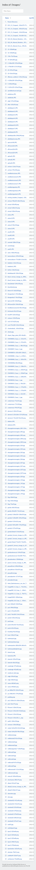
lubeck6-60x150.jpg (12, 662)
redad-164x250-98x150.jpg (14, 731)
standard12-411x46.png (13, 800)
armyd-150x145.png (12, 211)
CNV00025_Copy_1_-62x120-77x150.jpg (16, 394)
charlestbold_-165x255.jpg (14, 328)
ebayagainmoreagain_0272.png (15, 473)
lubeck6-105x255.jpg (12, 659)
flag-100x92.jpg (11, 497)
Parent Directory (11, 22)
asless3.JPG (10, 221)
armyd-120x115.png (12, 208)
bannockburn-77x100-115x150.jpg (16, 259)
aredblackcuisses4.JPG (13, 177)
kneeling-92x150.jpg (12, 631)
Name (7, 18)
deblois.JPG (9, 421)
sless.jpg (8, 797)
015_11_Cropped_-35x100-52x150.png (16, 35)
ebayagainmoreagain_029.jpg (15, 476)
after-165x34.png (11, 104)
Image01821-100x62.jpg (13, 597)
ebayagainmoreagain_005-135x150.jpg (16, 428)
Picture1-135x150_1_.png (14, 718)
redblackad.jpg (10, 735)
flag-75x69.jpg (10, 504)
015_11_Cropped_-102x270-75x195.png (16, 25)
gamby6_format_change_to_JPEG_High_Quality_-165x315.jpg (16, 535)
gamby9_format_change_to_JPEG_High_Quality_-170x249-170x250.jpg (16, 549)
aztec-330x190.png (12, 252)
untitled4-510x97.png (13, 855)
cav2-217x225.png (12, 321)
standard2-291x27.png (13, 821)
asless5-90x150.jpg (12, 225)
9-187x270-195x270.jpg (13, 87)
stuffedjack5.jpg (11, 828)
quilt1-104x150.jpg (12, 721)
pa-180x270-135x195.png (14, 690)
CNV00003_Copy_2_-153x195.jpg (16, 339)
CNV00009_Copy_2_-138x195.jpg (16, 366)
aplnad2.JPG (10, 159)
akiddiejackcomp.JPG (12, 139)
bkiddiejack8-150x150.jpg (14, 273)
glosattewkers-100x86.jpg (14, 559)
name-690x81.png (12, 686)
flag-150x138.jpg (11, 500)
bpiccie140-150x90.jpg (13, 301)
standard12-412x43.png (13, 804)
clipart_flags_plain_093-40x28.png (16, 335)
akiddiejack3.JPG (11, 115)
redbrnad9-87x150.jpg (13, 762)
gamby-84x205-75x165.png (14, 511)
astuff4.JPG (9, 239)
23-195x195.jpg (11, 70)
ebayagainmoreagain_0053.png (15, 442)
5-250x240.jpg (10, 84)
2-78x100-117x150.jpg (13, 66)
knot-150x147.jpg (11, 635)
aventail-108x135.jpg (12, 242)
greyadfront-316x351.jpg (14, 569)
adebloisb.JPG (10, 97)
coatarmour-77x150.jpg (13, 404)
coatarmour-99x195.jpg (13, 407)
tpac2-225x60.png (12, 831)
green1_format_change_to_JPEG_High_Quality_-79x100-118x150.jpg (16, 562)
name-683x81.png (12, 683)
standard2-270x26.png (13, 811)
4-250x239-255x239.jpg (13, 80)
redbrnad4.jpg (10, 755)
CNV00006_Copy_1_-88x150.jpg (16, 345)
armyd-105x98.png (12, 204)
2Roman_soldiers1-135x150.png (16, 77)
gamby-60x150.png (12, 507)
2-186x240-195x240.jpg (13, 63)
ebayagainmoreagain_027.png (15, 466)
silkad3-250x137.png (12, 790)
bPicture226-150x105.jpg (14, 304)
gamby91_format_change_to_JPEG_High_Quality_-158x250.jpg (16, 545)
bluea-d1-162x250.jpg (13, 290)
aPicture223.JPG (11, 146)
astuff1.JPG (9, 232)
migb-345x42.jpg (11, 676)
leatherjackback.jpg (12, 642)
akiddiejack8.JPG (11, 132)
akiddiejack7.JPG (11, 128)
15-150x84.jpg (10, 49)
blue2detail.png (11, 287)
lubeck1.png (10, 652)
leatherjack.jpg (10, 638)
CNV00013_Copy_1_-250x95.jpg (16, 370)
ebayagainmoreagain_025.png (15, 456)
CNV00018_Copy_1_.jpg (13, 380)
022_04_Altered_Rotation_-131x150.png (16, 39)
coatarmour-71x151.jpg (13, 401)
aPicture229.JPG (11, 152)
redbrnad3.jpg (10, 752)
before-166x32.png (12, 270)
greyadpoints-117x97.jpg (13, 576)
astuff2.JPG (9, 235)
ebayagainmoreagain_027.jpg (15, 463)
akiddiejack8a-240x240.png (14, 135)
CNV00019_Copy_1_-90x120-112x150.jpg (16, 383)
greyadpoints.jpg (11, 580)
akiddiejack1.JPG (11, 108)
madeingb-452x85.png (13, 669)
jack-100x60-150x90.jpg (13, 604)
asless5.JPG (10, 228)
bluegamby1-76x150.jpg (13, 297)
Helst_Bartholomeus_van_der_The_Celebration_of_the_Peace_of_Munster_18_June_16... (16, 583)
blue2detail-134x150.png (14, 283)
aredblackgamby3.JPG (13, 194)
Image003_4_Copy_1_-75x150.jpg (16, 587)
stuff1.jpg (9, 824)
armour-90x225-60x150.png (15, 201)
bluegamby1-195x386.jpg (14, 294)
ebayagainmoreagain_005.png (15, 435)
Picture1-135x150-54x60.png (15, 711)
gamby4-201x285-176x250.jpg (15, 525)
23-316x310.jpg (11, 73)
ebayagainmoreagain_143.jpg (15, 480)
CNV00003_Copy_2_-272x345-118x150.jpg (16, 342)
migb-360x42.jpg (11, 680)
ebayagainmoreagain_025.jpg (15, 452)
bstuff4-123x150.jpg (12, 314)
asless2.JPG (10, 218)
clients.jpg (9, 332)
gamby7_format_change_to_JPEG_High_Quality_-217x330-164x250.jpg (16, 538)
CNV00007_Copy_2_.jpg (13, 349)
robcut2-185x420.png (13, 776)
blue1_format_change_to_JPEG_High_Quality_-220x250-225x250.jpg (16, 277)
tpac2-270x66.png (12, 845)
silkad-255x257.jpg (12, 783)
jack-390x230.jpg (11, 607)
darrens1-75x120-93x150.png (15, 418)
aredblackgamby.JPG (12, 187)
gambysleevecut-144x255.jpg (15, 552)
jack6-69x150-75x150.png (14, 624)
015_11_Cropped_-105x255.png (16, 28)
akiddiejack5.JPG (11, 121)
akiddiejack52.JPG (11, 125)
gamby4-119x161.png (13, 521)
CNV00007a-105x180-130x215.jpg (16, 352)
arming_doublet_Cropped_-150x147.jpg (16, 197)
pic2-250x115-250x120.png (14, 700)
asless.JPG (9, 215)
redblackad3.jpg (11, 745)
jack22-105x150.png (12, 618)
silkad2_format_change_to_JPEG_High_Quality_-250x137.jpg (16, 786)
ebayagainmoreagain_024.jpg (15, 445)
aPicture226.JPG (11, 149)
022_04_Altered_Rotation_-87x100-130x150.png (16, 42)
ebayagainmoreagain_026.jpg (15, 459)
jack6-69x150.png (11, 628)
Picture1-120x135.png (13, 707)
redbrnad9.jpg (10, 766)
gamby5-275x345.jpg (12, 528)
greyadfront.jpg (11, 573)
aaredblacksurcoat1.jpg (13, 90)
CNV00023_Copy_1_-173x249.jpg (16, 390)
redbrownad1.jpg (11, 773)
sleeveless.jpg (10, 793)
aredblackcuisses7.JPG (13, 184)
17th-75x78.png (11, 56)
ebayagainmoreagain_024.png (15, 449)
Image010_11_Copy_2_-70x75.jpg (16, 593)
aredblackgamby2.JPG (13, 190)
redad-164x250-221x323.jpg (15, 728)
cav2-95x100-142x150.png (14, 325)
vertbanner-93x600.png (13, 859)
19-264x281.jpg (11, 59)
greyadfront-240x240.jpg (14, 566)
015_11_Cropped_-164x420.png (16, 32)
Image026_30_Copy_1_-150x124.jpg (16, 600)
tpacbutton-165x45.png (13, 848)
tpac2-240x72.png (12, 842)
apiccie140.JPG (11, 142)
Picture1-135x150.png (13, 714)
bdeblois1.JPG (10, 266)
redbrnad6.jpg (10, 759)
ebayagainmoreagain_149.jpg (15, 494)
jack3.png (9, 621)
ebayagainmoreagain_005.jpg (15, 432)
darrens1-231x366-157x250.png (16, 414)
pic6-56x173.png (11, 704)
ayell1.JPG (9, 249)
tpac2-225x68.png (12, 838)
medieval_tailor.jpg (12, 673)
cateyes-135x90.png (12, 318)
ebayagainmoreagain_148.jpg (15, 490)
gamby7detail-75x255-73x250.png (16, 542)
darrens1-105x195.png (13, 411)
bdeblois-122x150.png (13, 263)
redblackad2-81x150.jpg (13, 738)
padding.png (10, 697)
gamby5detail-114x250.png (14, 531)
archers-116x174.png (12, 166)
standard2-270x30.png (13, 814)
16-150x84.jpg (10, 53)
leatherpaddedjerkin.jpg (13, 649)
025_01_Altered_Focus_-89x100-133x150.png (16, 46)
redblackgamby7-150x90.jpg (15, 748)
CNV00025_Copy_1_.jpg (13, 397)
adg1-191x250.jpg (12, 101)
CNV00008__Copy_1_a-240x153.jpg (16, 356)
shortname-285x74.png (13, 780)
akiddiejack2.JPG (11, 111)
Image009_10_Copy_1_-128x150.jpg (16, 590)
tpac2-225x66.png (12, 835)
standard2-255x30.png (13, 807)
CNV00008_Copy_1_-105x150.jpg (16, 359)
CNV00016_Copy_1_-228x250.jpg (16, 376)
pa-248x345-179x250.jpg (14, 693)
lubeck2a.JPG (10, 656)
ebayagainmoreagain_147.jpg (15, 487)
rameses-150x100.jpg (12, 724)
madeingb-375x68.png (13, 666)
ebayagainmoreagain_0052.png (15, 438)
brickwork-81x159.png (13, 311)
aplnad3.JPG (10, 163)
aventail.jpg (9, 246)
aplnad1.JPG (10, 156)
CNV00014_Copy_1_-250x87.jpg (16, 373)
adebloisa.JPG (10, 94)
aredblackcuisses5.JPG (13, 180)
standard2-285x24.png (13, 817)
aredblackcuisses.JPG (12, 173)
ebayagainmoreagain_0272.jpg (15, 469)
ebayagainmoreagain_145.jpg (15, 483)
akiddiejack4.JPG (11, 118)
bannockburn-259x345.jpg (14, 256)
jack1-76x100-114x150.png (14, 614)
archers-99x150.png (12, 170)
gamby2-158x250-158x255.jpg (15, 514)
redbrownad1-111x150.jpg (14, 769)
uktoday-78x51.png (12, 852)
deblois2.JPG (10, 425)
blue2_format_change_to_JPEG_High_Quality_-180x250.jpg (16, 280)
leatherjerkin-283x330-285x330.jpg (16, 645)
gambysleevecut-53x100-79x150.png (16, 556)
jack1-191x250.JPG (12, 611)
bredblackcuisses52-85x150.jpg (15, 308)
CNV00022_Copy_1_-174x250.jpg (16, 387)
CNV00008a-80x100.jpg (13, 363)
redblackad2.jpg (11, 742)
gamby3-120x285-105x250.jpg (15, 518)
